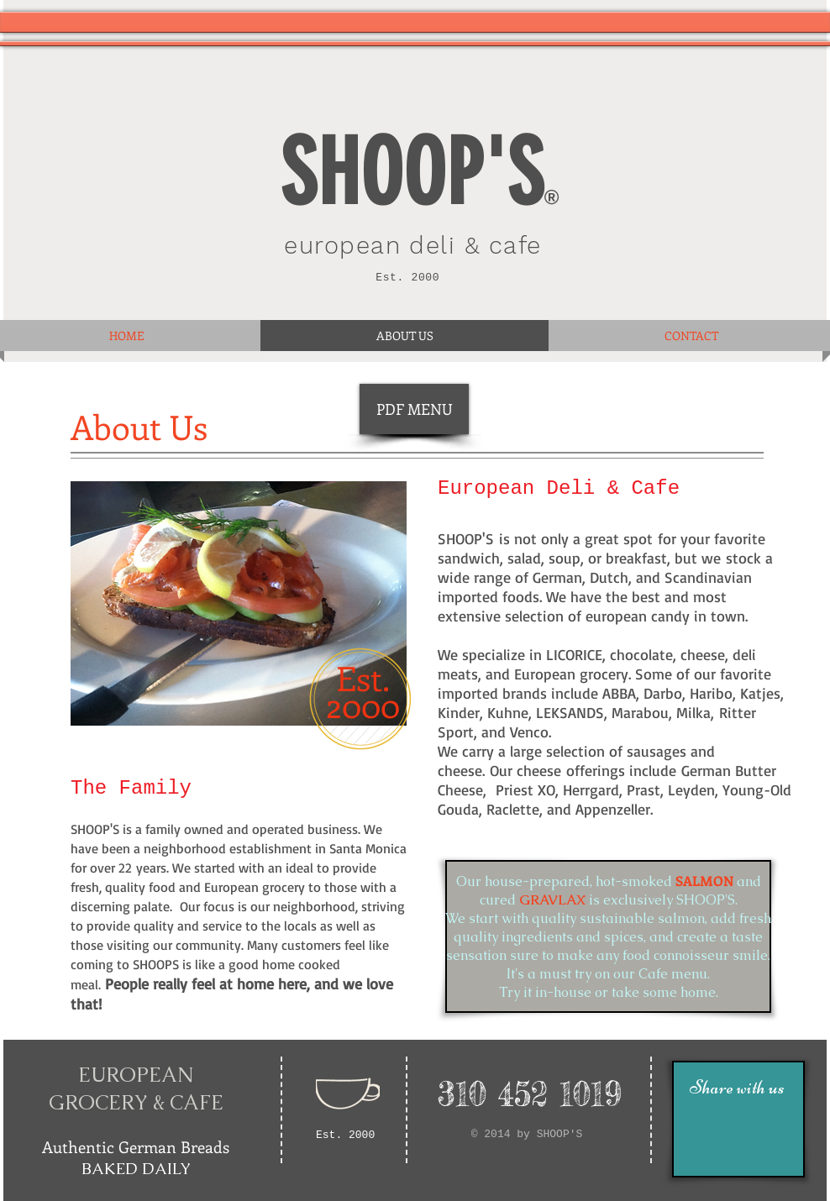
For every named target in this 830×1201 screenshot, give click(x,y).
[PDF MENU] (414, 409)
